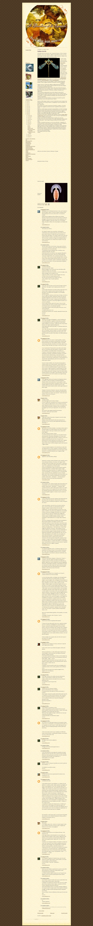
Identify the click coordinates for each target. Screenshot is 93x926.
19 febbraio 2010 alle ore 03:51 (46, 908)
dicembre (29, 115)
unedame (44, 642)
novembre (29, 116)
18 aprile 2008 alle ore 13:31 (46, 224)
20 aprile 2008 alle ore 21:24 (46, 703)
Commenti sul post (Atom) (46, 915)
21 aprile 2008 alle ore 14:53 (46, 748)
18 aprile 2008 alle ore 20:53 (46, 375)
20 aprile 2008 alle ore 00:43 (46, 554)
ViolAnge (27, 160)
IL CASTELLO (28, 144)
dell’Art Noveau (45, 80)
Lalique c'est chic (30, 128)
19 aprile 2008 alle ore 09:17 (46, 494)
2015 (28, 105)
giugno (29, 121)
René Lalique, (62, 62)
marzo (29, 134)
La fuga (29, 125)
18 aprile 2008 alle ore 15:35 (46, 242)
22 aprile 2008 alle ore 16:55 (46, 828)
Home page (52, 913)
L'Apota (27, 151)
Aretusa (43, 265)
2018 (28, 101)
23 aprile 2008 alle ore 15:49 (46, 854)
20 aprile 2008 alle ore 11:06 (46, 569)
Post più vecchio (64, 913)
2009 (28, 112)
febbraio (29, 135)
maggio (29, 123)
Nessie (43, 772)
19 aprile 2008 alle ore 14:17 (46, 544)
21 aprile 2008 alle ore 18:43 (46, 759)
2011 (28, 110)
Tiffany (66, 114)
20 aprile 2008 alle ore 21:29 (46, 718)
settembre (29, 119)
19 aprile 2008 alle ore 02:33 (46, 413)
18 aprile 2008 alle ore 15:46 (46, 262)
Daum (63, 114)
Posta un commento (41, 910)
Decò (43, 204)
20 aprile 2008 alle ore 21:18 (46, 684)
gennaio (29, 136)
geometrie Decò (56, 80)
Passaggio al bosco (29, 158)
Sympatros (44, 338)
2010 (28, 111)
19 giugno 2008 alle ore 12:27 (46, 896)
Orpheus (27, 157)
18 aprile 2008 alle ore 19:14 (46, 281)
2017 (28, 102)
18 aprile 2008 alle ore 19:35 (46, 315)
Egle (43, 398)
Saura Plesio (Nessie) (29, 159)
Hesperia (43, 209)
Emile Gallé (41, 115)
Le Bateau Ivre (28, 152)
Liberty (49, 204)
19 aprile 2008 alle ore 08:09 (46, 479)
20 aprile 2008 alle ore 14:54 (46, 639)
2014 (28, 106)
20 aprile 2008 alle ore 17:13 (46, 672)
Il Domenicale (28, 145)
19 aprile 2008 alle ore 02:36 (46, 424)
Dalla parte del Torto (29, 140)
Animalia (29, 126)
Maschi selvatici (28, 156)
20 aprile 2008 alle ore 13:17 (46, 616)
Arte (41, 204)
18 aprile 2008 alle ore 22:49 (46, 395)
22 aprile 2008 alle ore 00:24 (46, 776)
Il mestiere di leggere (29, 147)
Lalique (46, 204)
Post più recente (40, 913)
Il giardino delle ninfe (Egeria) (30, 146)
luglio (29, 120)
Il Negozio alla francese (29, 148)
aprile (29, 124)
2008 (28, 114)
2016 (28, 103)
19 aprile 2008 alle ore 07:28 (46, 452)
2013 (28, 107)
